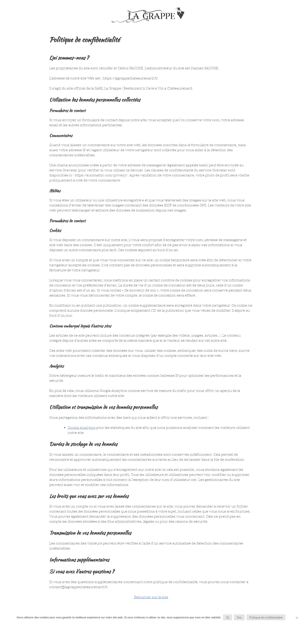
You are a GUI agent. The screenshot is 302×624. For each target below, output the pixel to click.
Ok (227, 617)
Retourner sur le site (151, 597)
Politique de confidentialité (265, 617)
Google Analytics (81, 428)
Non (239, 617)
